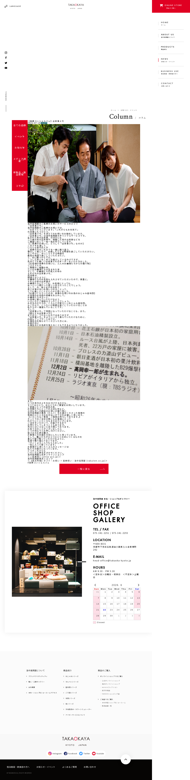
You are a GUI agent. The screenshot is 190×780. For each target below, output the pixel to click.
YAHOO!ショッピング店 (111, 694)
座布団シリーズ (71, 687)
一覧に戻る (83, 468)
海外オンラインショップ (111, 684)
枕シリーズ (70, 704)
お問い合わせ (90, 767)
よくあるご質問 (69, 767)
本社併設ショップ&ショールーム (114, 702)
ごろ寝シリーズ (71, 692)
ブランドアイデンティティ (38, 676)
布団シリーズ (70, 698)
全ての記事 (19, 125)
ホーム (113, 110)
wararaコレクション (110, 687)
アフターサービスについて (75, 715)
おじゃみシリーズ (72, 676)
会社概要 (31, 687)
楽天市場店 (106, 690)
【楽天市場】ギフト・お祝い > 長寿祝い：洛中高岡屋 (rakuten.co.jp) (67, 461)
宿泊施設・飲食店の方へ (18, 767)
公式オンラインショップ (111, 680)
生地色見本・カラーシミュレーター (79, 709)
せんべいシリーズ (72, 682)
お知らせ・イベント (129, 110)
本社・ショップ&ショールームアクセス (42, 692)
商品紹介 (67, 670)
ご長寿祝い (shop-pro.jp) (44, 457)
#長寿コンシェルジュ (39, 463)
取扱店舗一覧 (107, 706)
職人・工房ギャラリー (36, 682)
